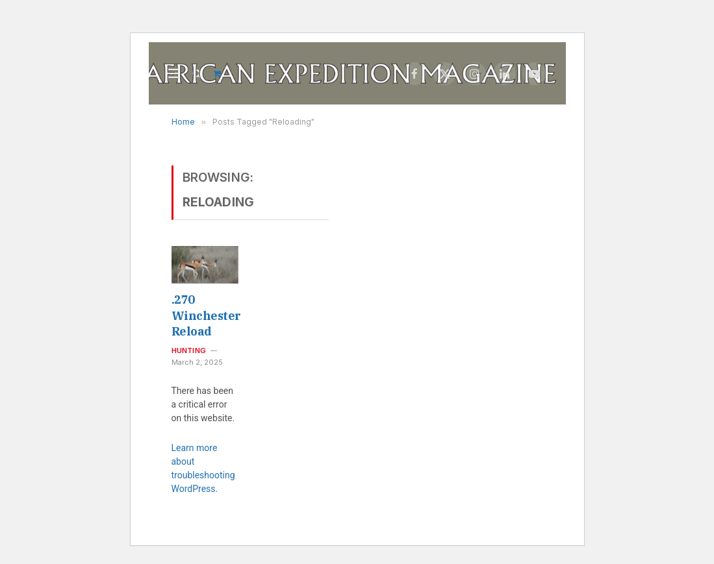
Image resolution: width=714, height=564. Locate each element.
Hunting (189, 350)
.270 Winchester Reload (205, 315)
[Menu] (174, 73)
